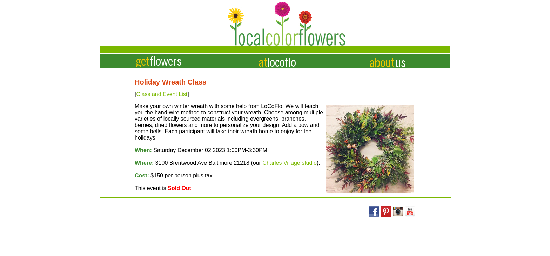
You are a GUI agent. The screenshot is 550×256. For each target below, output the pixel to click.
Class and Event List (161, 94)
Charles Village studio (289, 163)
